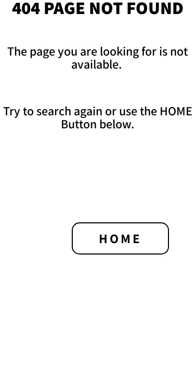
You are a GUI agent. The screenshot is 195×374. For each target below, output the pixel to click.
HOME (120, 238)
